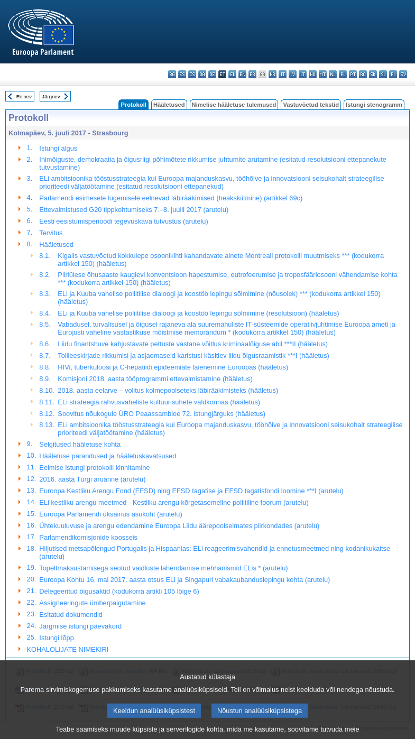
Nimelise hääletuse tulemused (234, 104)
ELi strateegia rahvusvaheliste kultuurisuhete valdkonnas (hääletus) (159, 402)
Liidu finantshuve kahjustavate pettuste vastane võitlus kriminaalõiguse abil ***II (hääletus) (193, 344)
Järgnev (51, 96)
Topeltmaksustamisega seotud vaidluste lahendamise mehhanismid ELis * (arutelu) (163, 568)
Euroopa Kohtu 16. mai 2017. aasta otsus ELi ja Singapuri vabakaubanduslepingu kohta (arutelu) (184, 580)
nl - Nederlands (333, 74)
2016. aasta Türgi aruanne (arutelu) (92, 479)
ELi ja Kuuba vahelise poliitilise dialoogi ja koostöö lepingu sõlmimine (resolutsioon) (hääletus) (198, 313)
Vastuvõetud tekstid (311, 104)
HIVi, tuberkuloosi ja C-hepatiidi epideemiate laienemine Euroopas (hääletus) (173, 367)
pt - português (353, 74)
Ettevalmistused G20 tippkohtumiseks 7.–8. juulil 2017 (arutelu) (133, 210)
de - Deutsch (212, 74)
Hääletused (169, 104)
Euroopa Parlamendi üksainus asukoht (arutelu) (110, 514)
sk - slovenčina (373, 74)
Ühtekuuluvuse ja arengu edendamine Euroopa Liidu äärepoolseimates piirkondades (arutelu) (179, 526)
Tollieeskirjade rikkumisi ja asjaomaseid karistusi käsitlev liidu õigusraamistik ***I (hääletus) (193, 355)
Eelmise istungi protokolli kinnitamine (94, 468)
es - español (182, 74)
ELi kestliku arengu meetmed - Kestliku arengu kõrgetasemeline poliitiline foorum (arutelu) (173, 502)
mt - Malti (323, 74)
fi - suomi (393, 74)
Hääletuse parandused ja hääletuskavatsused (107, 456)
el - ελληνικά (232, 74)
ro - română (363, 74)
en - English (242, 74)
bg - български (172, 74)
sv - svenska (403, 74)
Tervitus (50, 233)
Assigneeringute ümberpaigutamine (92, 603)
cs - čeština (192, 74)
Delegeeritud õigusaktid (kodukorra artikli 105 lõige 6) (119, 591)
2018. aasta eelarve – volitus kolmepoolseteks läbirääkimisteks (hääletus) (168, 390)
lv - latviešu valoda (293, 74)
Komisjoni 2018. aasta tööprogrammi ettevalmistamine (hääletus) (155, 379)
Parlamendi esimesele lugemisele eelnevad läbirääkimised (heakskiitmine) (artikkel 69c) (170, 198)
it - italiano (283, 74)
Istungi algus (58, 148)
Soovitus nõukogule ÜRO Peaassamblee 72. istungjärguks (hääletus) (161, 414)
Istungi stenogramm (374, 104)
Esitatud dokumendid (71, 614)
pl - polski (343, 74)
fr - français (252, 74)
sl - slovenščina (383, 74)
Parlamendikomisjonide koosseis (88, 537)
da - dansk (202, 74)
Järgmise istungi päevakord (80, 626)
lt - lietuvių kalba (303, 74)
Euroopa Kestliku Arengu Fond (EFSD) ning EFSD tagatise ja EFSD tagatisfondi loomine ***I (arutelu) (191, 491)
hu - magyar (313, 74)
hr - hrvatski (272, 74)
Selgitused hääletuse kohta (80, 444)
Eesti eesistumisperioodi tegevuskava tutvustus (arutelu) (123, 221)
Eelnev (24, 96)
